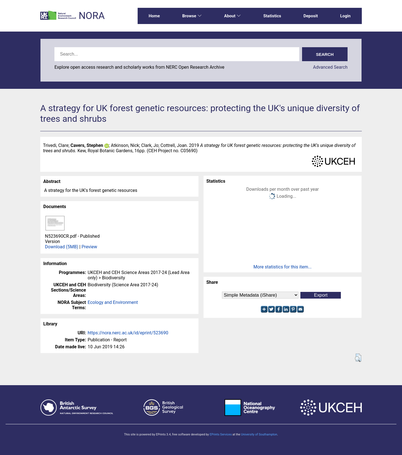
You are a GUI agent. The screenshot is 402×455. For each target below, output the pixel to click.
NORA (92, 16)
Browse (192, 15)
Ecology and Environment (113, 302)
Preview (89, 246)
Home (154, 15)
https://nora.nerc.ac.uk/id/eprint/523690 (128, 332)
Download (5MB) (61, 246)
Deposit (310, 15)
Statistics (272, 15)
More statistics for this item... (282, 267)
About (232, 15)
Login (345, 15)
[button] (358, 358)
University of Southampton (259, 434)
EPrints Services (221, 434)
